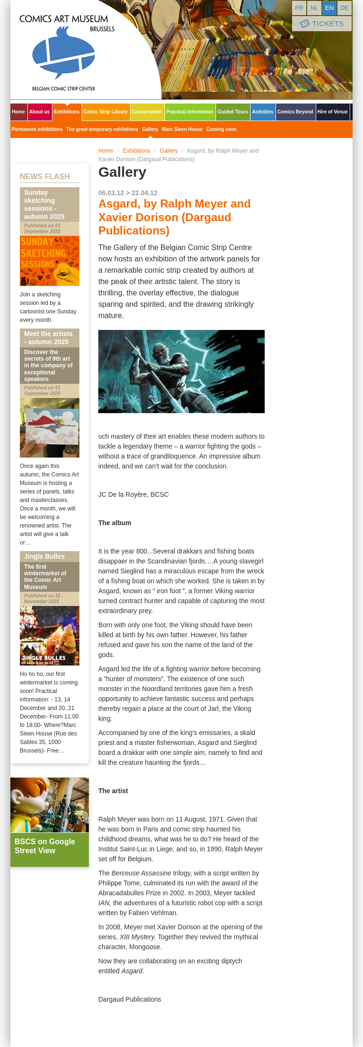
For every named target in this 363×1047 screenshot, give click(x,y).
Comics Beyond (295, 111)
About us (39, 111)
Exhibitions (66, 111)
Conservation (147, 111)
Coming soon (222, 129)
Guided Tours (232, 111)
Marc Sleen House (182, 129)
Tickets (321, 23)
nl (315, 7)
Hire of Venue (333, 111)
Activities (262, 111)
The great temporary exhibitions (102, 129)
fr (299, 7)
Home (18, 111)
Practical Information (189, 111)
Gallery (150, 129)
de (344, 7)
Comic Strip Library (106, 111)
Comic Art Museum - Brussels (86, 49)
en (329, 7)
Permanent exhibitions (37, 129)
